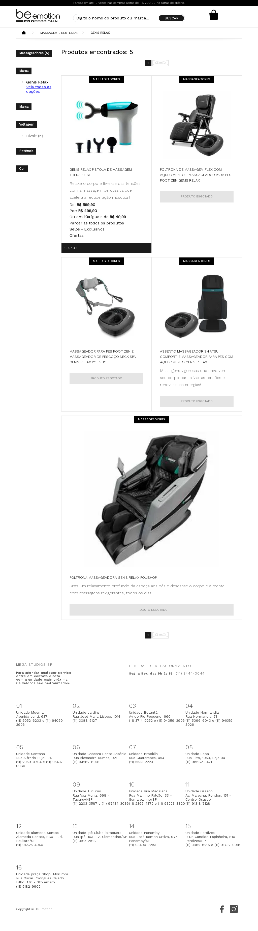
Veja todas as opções (38, 89)
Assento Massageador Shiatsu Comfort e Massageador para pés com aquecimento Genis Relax (196, 356)
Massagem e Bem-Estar (59, 33)
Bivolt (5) (34, 135)
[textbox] (129, 18)
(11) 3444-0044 (190, 673)
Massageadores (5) (34, 53)
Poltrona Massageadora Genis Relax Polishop (113, 577)
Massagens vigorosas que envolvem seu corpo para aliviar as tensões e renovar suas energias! (193, 377)
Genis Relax (100, 33)
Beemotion (23, 33)
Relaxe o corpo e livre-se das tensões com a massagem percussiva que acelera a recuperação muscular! (105, 190)
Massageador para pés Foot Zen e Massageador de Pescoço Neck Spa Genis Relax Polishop (103, 356)
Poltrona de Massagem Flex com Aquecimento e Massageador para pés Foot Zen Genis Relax (195, 174)
